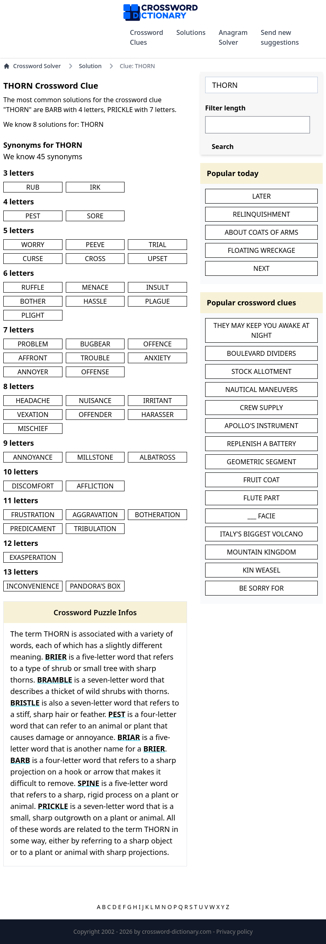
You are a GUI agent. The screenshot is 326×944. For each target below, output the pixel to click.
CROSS (95, 258)
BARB (20, 760)
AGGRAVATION (95, 514)
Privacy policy (234, 931)
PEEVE (95, 244)
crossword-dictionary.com (177, 931)
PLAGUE (157, 301)
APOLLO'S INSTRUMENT (261, 425)
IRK (95, 187)
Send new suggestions (280, 37)
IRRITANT (157, 400)
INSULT (157, 287)
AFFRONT (32, 357)
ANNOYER (32, 371)
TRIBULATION (95, 528)
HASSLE (95, 301)
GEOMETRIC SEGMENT (261, 461)
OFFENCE (157, 343)
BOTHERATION (157, 514)
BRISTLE (24, 703)
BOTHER (33, 301)
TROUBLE (95, 357)
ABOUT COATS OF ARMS (261, 232)
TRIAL (157, 244)
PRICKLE (53, 806)
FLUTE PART (261, 497)
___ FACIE (261, 515)
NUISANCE (95, 400)
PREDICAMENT (32, 528)
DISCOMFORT (33, 485)
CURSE (33, 258)
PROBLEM (33, 343)
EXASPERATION (32, 557)
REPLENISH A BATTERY (261, 443)
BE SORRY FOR (261, 588)
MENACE (95, 287)
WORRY (32, 244)
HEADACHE (33, 400)
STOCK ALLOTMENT (261, 371)
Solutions (191, 32)
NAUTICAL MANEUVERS (261, 389)
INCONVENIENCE (33, 586)
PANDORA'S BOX (95, 586)
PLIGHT (32, 315)
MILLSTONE (95, 457)
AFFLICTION (95, 485)
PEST (32, 215)
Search (223, 146)
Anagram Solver (233, 37)
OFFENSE (95, 371)
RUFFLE (32, 287)
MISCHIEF (33, 428)
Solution (90, 66)
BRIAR (129, 737)
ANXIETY (157, 357)
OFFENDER (95, 414)
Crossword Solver (32, 66)
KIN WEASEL (261, 570)
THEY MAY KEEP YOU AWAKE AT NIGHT (261, 330)
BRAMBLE (54, 680)
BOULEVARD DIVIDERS (261, 353)
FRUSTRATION (33, 514)
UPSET (157, 258)
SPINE (88, 783)
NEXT (261, 268)
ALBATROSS (158, 457)
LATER (261, 196)
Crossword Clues (146, 37)
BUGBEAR (95, 343)
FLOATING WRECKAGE (261, 250)
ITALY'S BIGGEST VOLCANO (261, 533)
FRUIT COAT (261, 479)
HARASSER (157, 414)
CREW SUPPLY (261, 407)
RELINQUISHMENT (261, 214)
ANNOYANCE (33, 457)
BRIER (56, 657)
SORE (95, 215)
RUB (32, 187)
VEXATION (33, 414)
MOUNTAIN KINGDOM (261, 552)
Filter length (225, 107)
